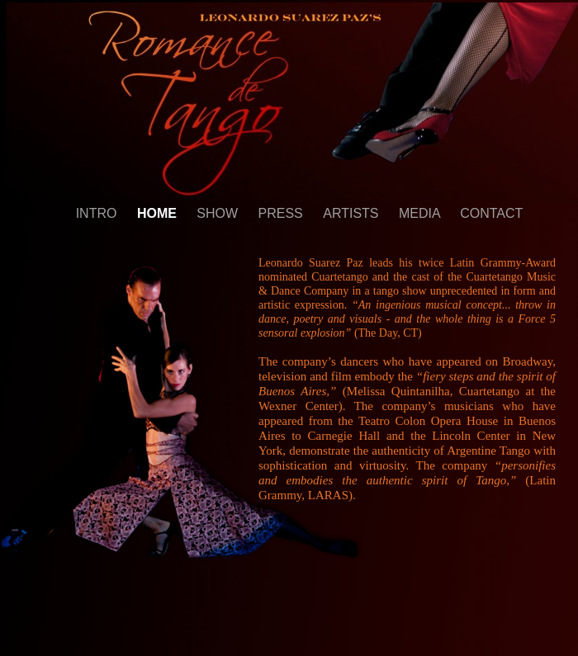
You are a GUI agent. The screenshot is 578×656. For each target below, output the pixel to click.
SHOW (219, 213)
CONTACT (491, 213)
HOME (158, 213)
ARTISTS (352, 213)
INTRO (98, 213)
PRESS (282, 213)
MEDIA (421, 213)
